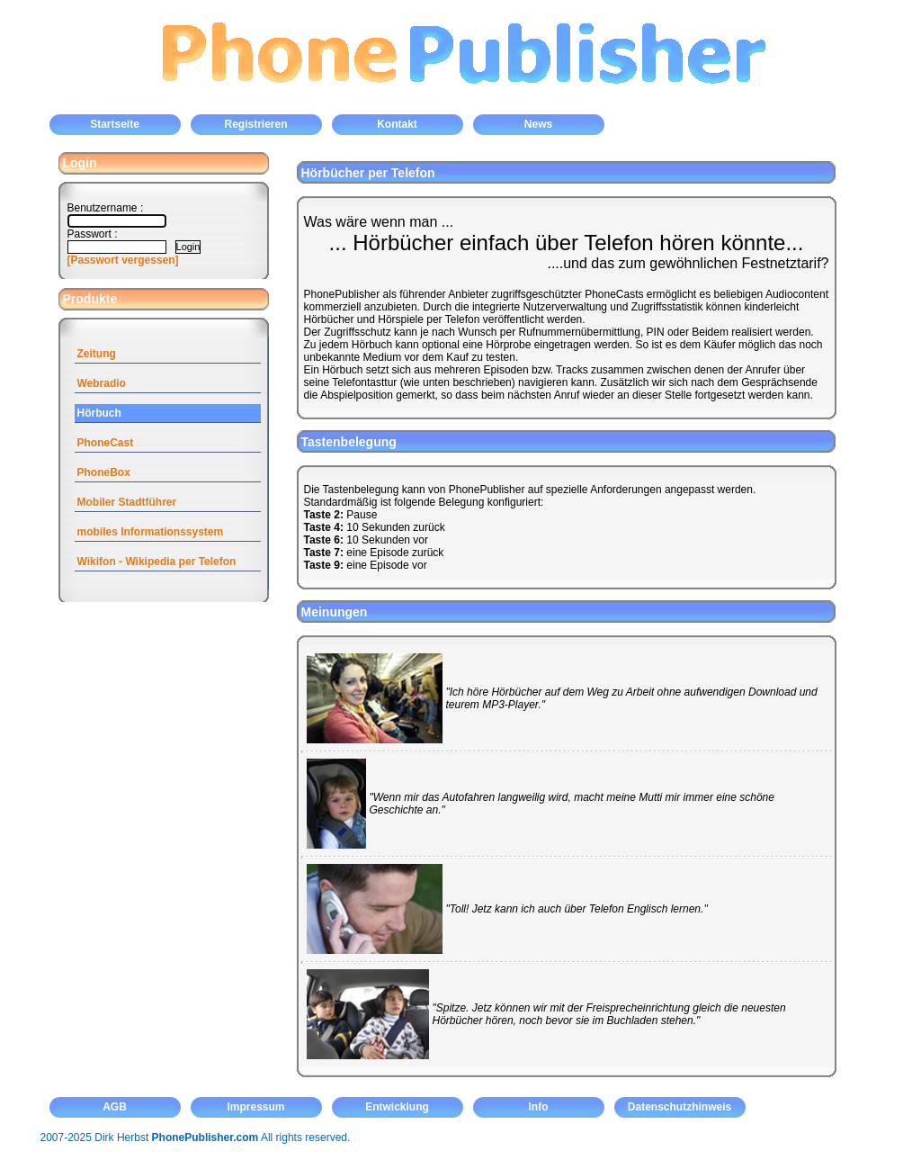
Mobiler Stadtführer (127, 502)
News (538, 124)
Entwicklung (397, 1107)
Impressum (255, 1107)
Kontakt (397, 124)
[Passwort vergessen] (123, 260)
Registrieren (255, 124)
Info (539, 1107)
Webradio (101, 383)
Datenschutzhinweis (679, 1107)
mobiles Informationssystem (150, 532)
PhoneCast (105, 442)
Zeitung (96, 353)
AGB (115, 1107)
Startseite (114, 124)
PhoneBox (103, 472)
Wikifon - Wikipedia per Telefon (157, 561)
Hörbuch (99, 413)
